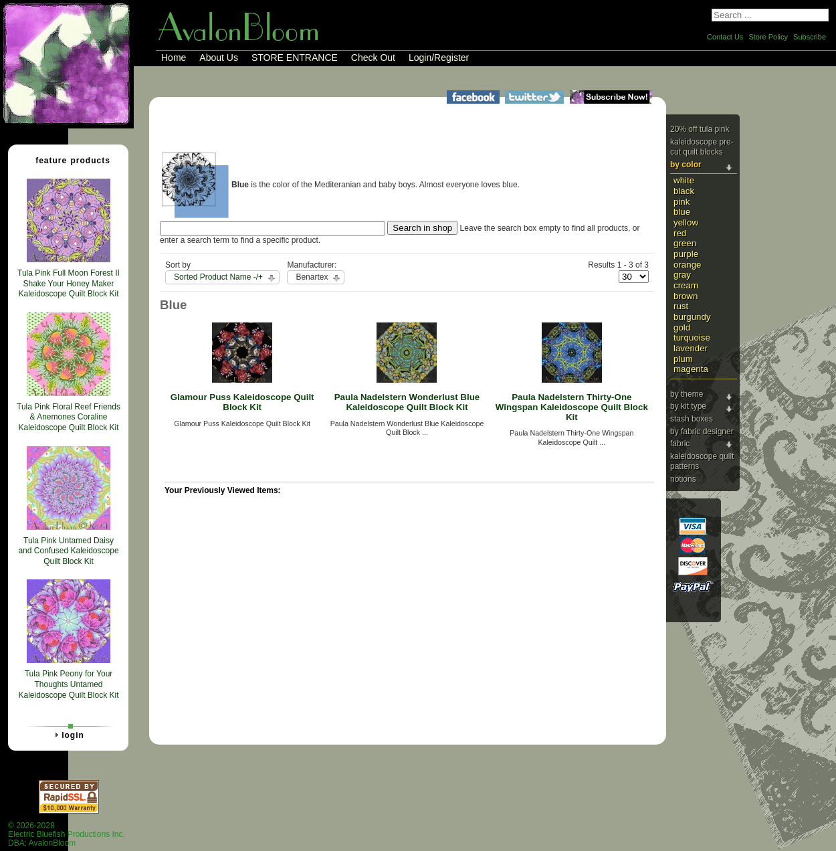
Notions (683, 479)
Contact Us (725, 37)
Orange (687, 265)
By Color (686, 164)
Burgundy (692, 317)
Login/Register (439, 57)
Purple (685, 254)
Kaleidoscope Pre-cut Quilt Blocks (702, 147)
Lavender (690, 348)
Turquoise (691, 338)
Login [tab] (67, 734)
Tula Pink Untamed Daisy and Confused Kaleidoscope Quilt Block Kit (68, 551)
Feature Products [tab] (67, 160)
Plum (683, 359)
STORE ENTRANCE (294, 57)
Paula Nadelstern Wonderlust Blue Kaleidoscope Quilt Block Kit (407, 402)
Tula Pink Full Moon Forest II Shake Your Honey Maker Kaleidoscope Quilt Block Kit (68, 283)
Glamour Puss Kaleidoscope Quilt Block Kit (242, 402)
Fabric (680, 443)
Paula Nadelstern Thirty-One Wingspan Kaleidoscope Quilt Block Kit (572, 406)
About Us (218, 57)
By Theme (686, 394)
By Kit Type (688, 406)
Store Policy (768, 37)
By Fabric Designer (702, 431)
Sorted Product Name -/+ (218, 277)
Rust (680, 306)
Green (684, 243)
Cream (685, 285)
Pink (681, 202)
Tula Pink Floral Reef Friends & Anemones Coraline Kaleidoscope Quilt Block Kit (68, 417)
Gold (681, 327)
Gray (682, 275)
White (683, 180)
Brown (685, 296)
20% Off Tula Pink (700, 129)
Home (173, 57)
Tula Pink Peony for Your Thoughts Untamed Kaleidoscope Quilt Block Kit (68, 684)
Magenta (690, 369)
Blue (681, 212)
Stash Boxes (691, 418)
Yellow (685, 222)
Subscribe (809, 37)
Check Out (373, 57)
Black (683, 191)
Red (679, 233)
